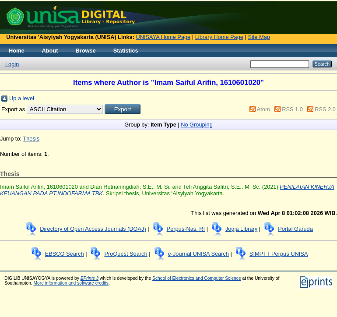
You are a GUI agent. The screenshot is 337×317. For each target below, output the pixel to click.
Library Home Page (219, 37)
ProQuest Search (125, 253)
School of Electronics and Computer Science (196, 278)
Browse (86, 50)
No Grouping (197, 124)
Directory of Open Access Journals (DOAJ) (93, 228)
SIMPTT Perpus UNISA (278, 253)
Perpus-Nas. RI (186, 228)
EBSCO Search (64, 253)
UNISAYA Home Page (163, 37)
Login (12, 64)
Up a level (21, 98)
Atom (263, 109)
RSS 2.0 (325, 109)
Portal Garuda (295, 228)
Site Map (259, 37)
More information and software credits (71, 283)
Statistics (125, 50)
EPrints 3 (90, 278)
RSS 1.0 (292, 109)
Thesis (31, 138)
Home (17, 50)
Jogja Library (241, 228)
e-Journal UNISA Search (198, 253)
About (50, 50)
